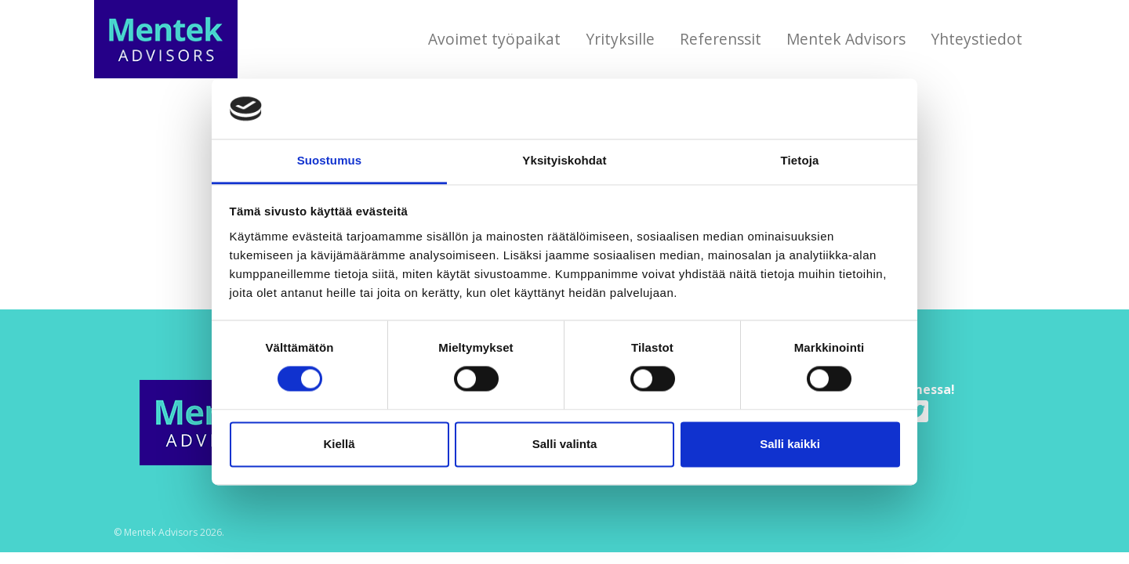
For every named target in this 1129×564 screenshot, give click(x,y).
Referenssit (720, 38)
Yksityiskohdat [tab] (564, 160)
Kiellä (338, 443)
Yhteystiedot (976, 38)
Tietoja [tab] (800, 160)
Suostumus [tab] (329, 160)
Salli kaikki (790, 443)
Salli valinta (564, 443)
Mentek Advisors (846, 38)
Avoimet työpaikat (494, 38)
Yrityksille (620, 38)
